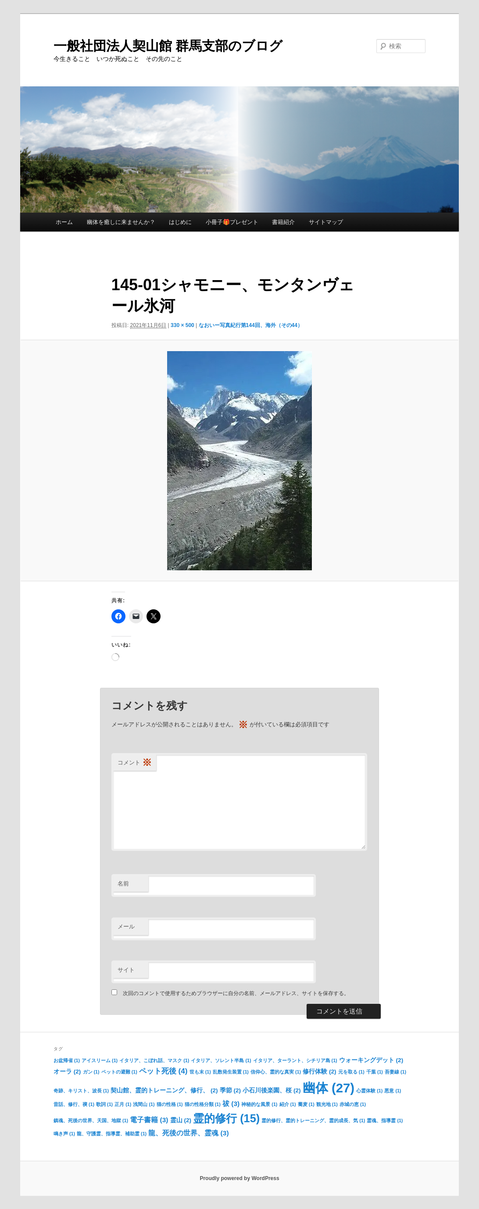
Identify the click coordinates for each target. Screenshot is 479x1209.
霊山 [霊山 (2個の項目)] (180, 1120)
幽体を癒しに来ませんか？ (121, 222)
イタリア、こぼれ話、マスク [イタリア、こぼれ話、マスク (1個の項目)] (154, 1060)
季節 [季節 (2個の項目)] (230, 1090)
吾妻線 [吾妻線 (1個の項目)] (395, 1071)
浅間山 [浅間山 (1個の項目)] (143, 1104)
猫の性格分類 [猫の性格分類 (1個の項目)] (203, 1104)
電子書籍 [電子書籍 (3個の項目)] (149, 1120)
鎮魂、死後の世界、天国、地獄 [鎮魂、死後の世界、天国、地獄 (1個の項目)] (91, 1120)
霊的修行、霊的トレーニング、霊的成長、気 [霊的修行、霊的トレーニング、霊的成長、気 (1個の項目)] (313, 1120)
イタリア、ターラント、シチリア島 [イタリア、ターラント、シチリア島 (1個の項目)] (295, 1060)
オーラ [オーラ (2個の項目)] (67, 1071)
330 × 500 (182, 325)
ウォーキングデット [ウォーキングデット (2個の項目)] (371, 1060)
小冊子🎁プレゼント (232, 222)
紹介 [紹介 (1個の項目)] (287, 1104)
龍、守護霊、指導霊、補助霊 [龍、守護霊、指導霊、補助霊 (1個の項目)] (112, 1133)
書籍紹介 (283, 222)
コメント (135, 763)
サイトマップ (326, 222)
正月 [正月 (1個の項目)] (122, 1104)
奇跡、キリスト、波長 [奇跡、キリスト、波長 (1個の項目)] (81, 1090)
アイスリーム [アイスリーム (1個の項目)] (100, 1060)
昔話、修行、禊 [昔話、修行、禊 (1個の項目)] (74, 1104)
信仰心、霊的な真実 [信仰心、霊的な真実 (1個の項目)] (275, 1071)
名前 (123, 883)
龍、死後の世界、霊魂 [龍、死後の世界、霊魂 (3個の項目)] (188, 1133)
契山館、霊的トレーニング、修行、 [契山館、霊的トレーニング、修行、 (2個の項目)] (164, 1090)
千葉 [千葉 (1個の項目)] (374, 1071)
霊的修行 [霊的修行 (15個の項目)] (226, 1118)
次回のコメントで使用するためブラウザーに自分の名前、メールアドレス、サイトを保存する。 (236, 993)
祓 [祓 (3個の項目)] (231, 1103)
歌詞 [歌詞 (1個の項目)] (104, 1104)
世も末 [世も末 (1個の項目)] (200, 1071)
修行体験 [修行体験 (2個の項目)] (319, 1071)
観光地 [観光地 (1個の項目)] (327, 1104)
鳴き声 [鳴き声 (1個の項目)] (64, 1133)
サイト (126, 970)
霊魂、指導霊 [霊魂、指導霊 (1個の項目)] (385, 1120)
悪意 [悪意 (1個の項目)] (392, 1090)
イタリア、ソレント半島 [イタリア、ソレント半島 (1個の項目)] (221, 1060)
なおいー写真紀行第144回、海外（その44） (251, 325)
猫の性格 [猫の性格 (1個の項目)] (170, 1104)
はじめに (180, 222)
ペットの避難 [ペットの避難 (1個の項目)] (119, 1071)
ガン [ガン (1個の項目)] (91, 1071)
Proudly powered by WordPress (239, 1178)
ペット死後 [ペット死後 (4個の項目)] (163, 1071)
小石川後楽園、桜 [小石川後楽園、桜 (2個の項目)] (271, 1090)
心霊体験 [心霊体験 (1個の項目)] (369, 1090)
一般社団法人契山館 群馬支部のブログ (168, 46)
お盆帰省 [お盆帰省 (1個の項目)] (67, 1060)
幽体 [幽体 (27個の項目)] (328, 1088)
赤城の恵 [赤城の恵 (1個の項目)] (353, 1104)
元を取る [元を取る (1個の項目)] (351, 1071)
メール (126, 926)
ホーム (64, 222)
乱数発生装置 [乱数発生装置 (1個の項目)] (231, 1071)
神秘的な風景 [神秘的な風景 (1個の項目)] (259, 1104)
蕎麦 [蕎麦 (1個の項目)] (306, 1104)
